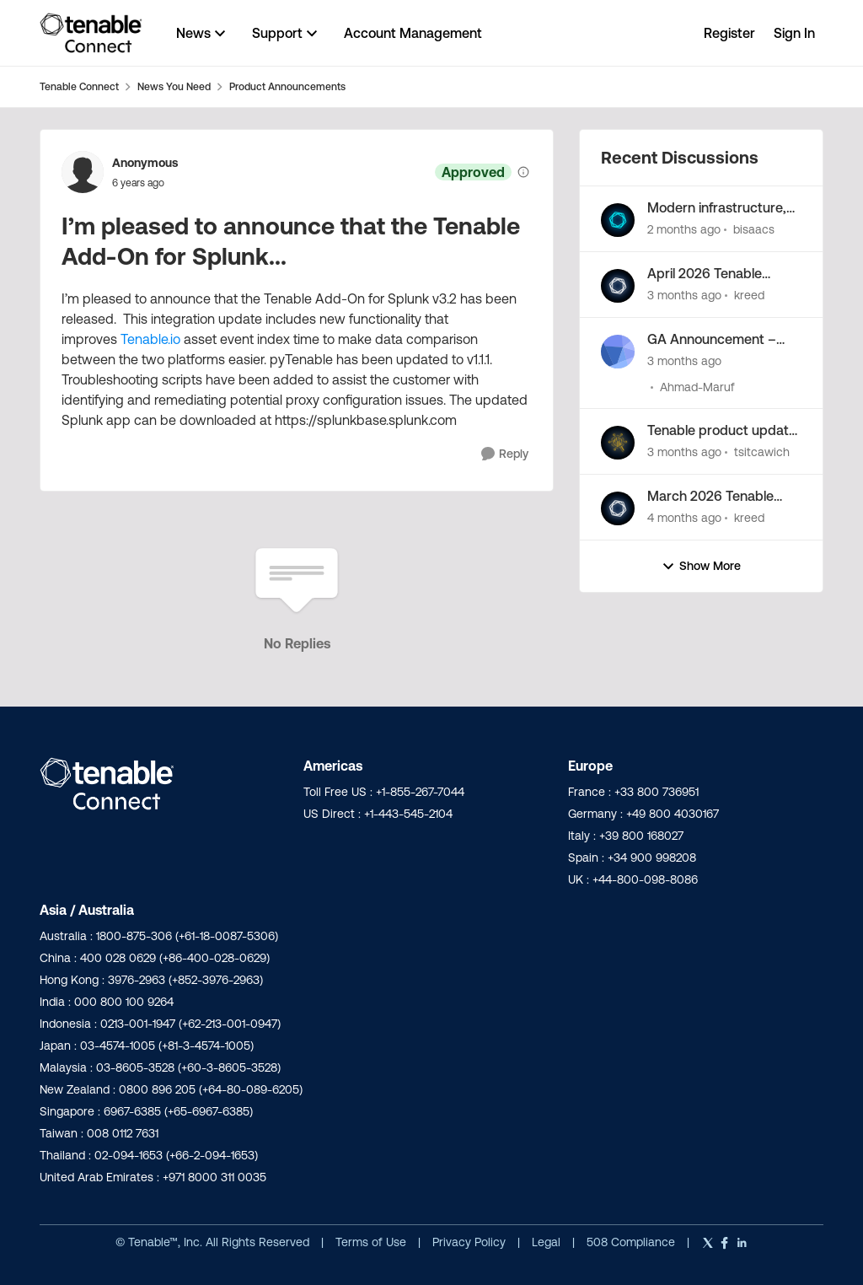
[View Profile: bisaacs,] (618, 220)
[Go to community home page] (91, 33)
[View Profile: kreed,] (618, 286)
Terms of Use (371, 1242)
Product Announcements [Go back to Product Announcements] (287, 86)
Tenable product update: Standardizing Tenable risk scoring (723, 430)
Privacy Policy (470, 1242)
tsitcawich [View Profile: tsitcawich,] (762, 452)
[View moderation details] (523, 172)
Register (729, 32)
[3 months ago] (684, 295)
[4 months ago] (684, 518)
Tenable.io (150, 339)
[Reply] (505, 454)
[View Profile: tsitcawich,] (618, 443)
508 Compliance (632, 1242)
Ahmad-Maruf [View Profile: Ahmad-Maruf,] (697, 386)
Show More (701, 566)
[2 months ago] (684, 230)
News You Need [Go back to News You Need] (174, 86)
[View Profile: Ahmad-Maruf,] (618, 351)
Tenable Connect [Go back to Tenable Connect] (79, 86)
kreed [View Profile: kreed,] (749, 295)
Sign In (794, 32)
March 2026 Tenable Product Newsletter (710, 496)
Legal (548, 1242)
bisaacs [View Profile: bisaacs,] (754, 229)
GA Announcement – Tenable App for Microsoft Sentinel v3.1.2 (719, 339)
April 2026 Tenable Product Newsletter (706, 274)
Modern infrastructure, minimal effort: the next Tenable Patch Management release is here (719, 208)
